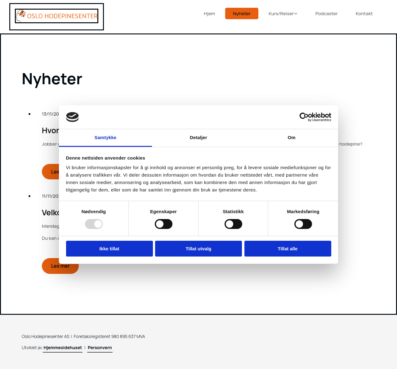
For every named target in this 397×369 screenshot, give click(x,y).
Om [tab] (291, 137)
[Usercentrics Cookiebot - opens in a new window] (304, 117)
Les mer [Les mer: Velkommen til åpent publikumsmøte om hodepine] (60, 265)
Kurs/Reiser (281, 13)
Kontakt (364, 13)
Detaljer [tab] (198, 137)
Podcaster (326, 13)
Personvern (100, 347)
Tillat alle (288, 248)
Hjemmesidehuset (62, 347)
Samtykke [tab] (106, 137)
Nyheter (242, 13)
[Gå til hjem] (56, 21)
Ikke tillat (109, 248)
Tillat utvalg (198, 248)
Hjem (209, 13)
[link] (284, 13)
